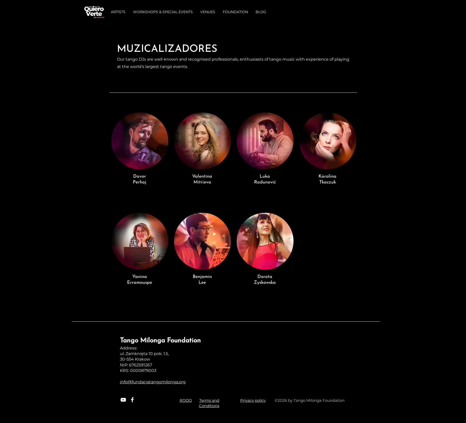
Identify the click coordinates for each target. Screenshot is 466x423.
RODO (186, 400)
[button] (118, 12)
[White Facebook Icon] (132, 399)
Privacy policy (253, 400)
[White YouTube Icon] (123, 399)
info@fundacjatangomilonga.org (153, 382)
